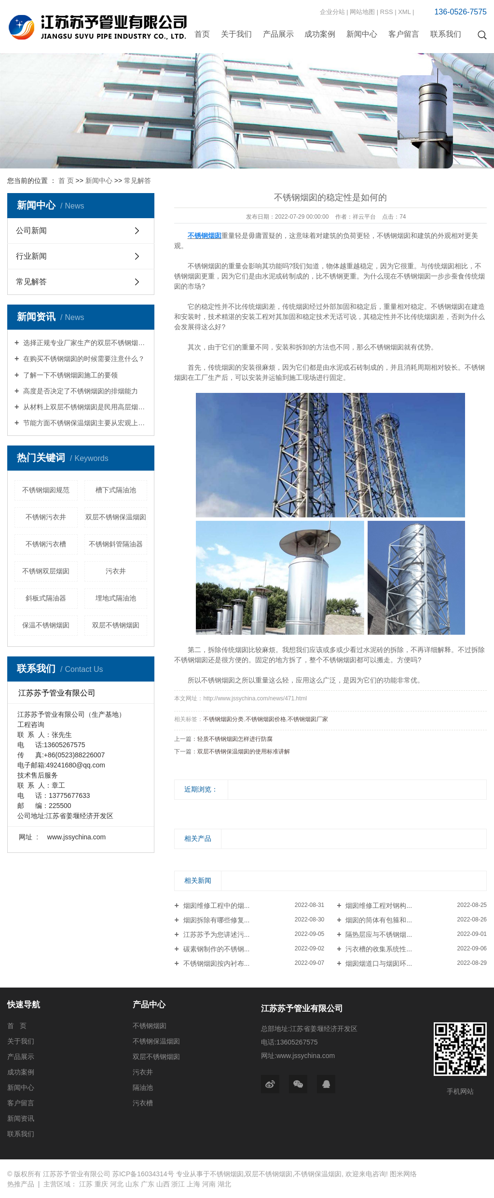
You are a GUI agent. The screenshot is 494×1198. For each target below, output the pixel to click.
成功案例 (319, 34)
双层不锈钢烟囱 (115, 625)
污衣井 (116, 571)
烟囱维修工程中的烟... (215, 905)
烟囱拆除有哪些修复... (215, 920)
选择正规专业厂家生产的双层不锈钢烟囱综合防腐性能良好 (84, 343)
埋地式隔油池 (116, 598)
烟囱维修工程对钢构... (378, 905)
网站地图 (362, 11)
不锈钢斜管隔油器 (116, 544)
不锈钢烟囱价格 (266, 719)
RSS (386, 11)
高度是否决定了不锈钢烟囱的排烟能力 (79, 391)
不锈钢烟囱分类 (223, 719)
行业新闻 (31, 256)
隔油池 (143, 1087)
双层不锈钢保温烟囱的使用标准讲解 (243, 751)
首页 (202, 34)
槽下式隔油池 (116, 490)
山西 (163, 1184)
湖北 (224, 1184)
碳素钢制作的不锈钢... (215, 949)
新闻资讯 (20, 1118)
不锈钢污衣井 (46, 517)
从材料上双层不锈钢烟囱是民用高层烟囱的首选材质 (84, 407)
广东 (147, 1184)
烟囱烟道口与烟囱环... (378, 963)
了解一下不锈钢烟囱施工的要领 (69, 375)
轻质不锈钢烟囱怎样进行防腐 (235, 739)
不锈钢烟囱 (149, 1026)
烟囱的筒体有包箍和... (378, 920)
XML (404, 11)
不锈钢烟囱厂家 (308, 719)
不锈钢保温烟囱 (156, 1041)
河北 (117, 1184)
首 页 (66, 180)
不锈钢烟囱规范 (45, 490)
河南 (209, 1184)
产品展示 (278, 34)
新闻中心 (361, 34)
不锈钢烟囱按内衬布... (215, 963)
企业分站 (332, 11)
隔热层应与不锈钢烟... (378, 934)
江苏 (86, 1184)
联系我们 (445, 34)
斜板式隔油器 (46, 598)
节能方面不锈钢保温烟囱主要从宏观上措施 (84, 423)
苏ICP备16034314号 (143, 1174)
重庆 (101, 1184)
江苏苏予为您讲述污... (215, 934)
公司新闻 (31, 230)
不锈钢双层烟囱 (45, 571)
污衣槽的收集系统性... (378, 949)
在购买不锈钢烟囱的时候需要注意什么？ (83, 358)
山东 (132, 1184)
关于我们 (236, 34)
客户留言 (403, 34)
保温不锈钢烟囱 (45, 625)
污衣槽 (143, 1103)
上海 (193, 1184)
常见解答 (137, 180)
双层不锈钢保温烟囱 (115, 517)
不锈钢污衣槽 (46, 544)
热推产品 (20, 1184)
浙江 (178, 1184)
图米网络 (403, 1174)
